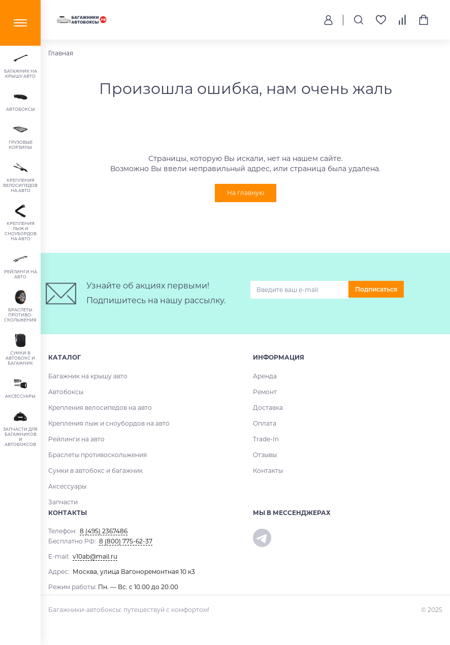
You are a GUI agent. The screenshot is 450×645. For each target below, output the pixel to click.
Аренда (265, 376)
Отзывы (265, 455)
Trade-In (266, 439)
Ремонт (265, 392)
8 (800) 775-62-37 (125, 541)
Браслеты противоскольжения (97, 455)
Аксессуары (67, 486)
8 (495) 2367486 (103, 531)
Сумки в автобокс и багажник (95, 470)
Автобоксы (65, 392)
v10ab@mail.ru (95, 556)
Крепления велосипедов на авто (100, 407)
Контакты (268, 470)
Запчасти (63, 502)
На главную (245, 193)
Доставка (268, 407)
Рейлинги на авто (76, 439)
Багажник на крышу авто (87, 376)
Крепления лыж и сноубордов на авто (109, 423)
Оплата (264, 423)
